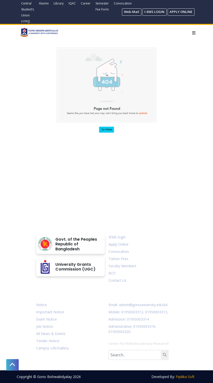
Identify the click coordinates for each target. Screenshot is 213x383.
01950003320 (119, 331)
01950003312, (132, 312)
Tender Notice (47, 340)
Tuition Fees (118, 258)
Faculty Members (122, 266)
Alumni (44, 3)
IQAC (72, 3)
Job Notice (44, 326)
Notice (41, 304)
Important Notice (50, 312)
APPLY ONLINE (181, 11)
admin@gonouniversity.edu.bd (143, 304)
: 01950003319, (143, 326)
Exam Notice (46, 319)
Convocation (123, 3)
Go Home (106, 129)
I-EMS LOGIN (154, 11)
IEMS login (116, 237)
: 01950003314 (137, 319)
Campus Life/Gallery (52, 348)
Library (59, 3)
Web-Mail (131, 11)
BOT (112, 273)
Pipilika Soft (185, 376)
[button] (12, 365)
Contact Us (117, 280)
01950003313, (156, 312)
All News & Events (51, 333)
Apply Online (118, 244)
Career (86, 3)
